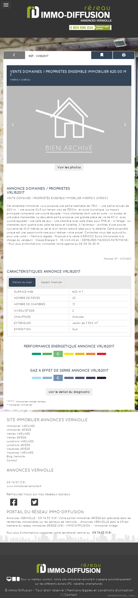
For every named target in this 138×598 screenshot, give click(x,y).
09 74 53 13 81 (16, 482)
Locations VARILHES (20, 441)
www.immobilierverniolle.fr (24, 486)
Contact (12, 460)
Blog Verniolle (16, 456)
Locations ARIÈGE (18, 445)
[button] (13, 125)
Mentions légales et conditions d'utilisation (100, 590)
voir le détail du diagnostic (69, 392)
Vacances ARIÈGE (18, 448)
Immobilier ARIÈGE (19, 429)
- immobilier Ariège (105, 525)
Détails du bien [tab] (22, 282)
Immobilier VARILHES (21, 426)
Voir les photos (69, 167)
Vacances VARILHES (20, 452)
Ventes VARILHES (18, 433)
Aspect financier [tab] (51, 282)
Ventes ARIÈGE (16, 437)
